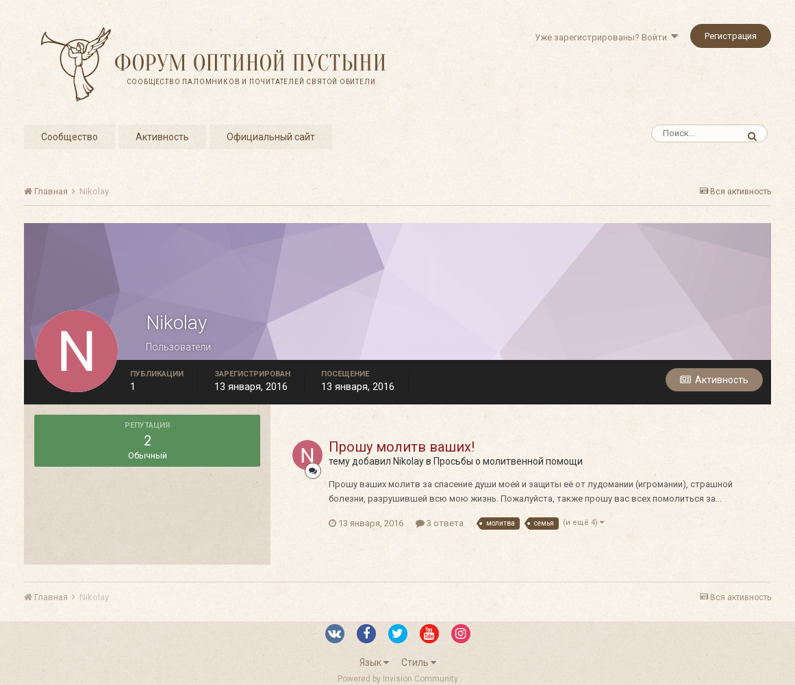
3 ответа (440, 523)
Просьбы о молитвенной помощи (508, 461)
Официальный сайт (271, 136)
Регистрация (731, 36)
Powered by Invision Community (398, 679)
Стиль (418, 662)
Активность (162, 136)
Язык (374, 662)
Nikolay (408, 461)
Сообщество (69, 136)
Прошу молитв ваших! (402, 447)
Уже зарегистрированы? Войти (606, 37)
